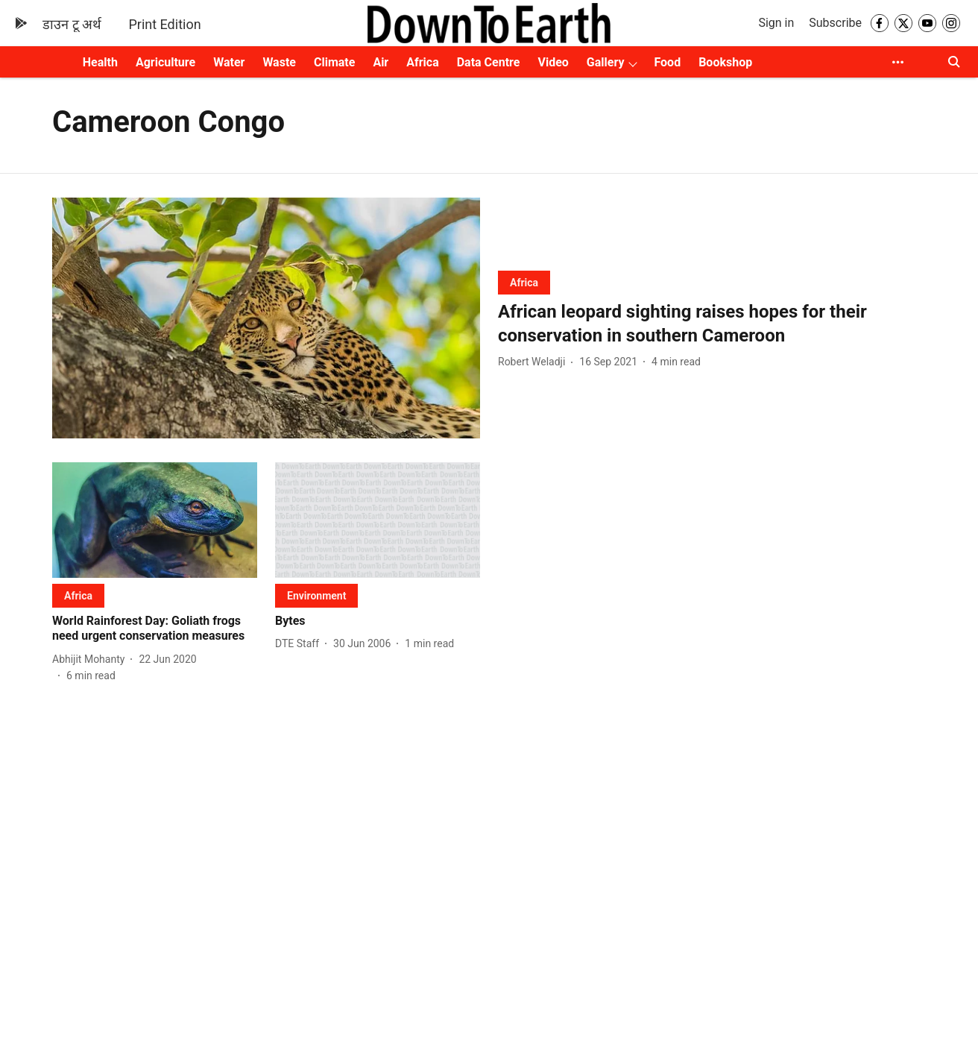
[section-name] (524, 282)
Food (667, 62)
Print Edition (164, 24)
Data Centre (488, 62)
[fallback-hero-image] (266, 318)
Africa (422, 62)
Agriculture (165, 62)
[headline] (712, 323)
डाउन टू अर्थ (71, 24)
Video (552, 62)
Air (380, 62)
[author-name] (534, 362)
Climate (334, 62)
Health (100, 62)
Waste (279, 62)
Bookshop (725, 62)
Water (229, 62)
